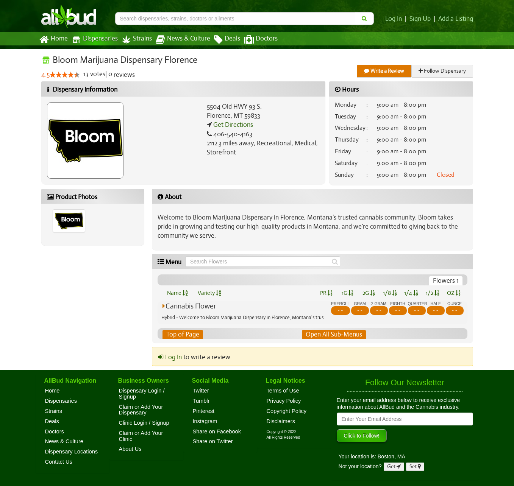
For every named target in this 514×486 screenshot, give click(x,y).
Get (394, 466)
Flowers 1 (445, 281)
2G (368, 293)
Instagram (205, 421)
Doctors (254, 40)
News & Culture (178, 40)
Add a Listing (456, 19)
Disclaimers (281, 421)
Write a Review (384, 71)
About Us (130, 449)
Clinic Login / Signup (144, 423)
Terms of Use (283, 391)
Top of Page (182, 334)
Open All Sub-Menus (334, 334)
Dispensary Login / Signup (142, 394)
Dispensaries (92, 39)
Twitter (201, 391)
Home (53, 40)
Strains (134, 39)
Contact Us (58, 462)
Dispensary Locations (71, 452)
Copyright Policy (287, 411)
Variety (209, 293)
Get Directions (232, 125)
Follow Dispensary (442, 71)
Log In (395, 19)
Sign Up (421, 19)
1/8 (390, 293)
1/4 (411, 293)
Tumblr (201, 401)
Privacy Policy (284, 401)
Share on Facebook (217, 431)
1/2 (432, 293)
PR (326, 293)
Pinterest (204, 411)
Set (415, 466)
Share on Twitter (213, 442)
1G (348, 293)
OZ (454, 293)
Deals (221, 40)
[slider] (64, 75)
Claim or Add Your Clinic (141, 436)
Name (177, 293)
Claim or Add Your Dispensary (141, 410)
